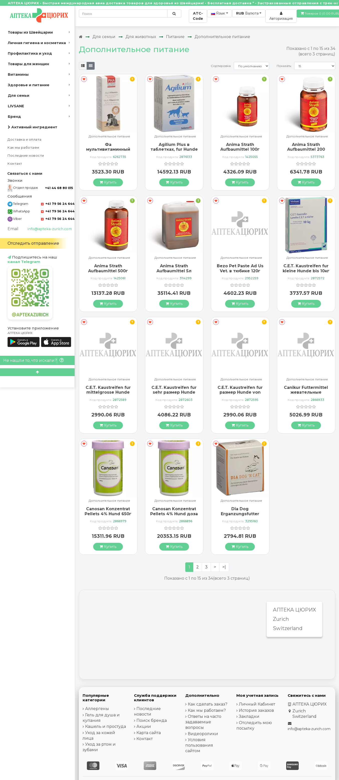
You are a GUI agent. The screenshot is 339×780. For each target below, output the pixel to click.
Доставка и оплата (25, 139)
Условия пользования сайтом (199, 745)
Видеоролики (203, 733)
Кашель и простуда (105, 726)
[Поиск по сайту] (174, 13)
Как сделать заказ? (207, 704)
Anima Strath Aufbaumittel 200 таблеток (306, 149)
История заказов (256, 710)
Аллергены (97, 708)
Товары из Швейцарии (30, 32)
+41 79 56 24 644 (58, 204)
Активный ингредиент (32, 127)
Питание (175, 36)
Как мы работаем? (207, 710)
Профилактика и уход (30, 53)
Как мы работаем (23, 147)
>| (224, 567)
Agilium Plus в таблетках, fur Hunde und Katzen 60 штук (174, 149)
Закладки (249, 716)
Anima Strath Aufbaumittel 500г (108, 268)
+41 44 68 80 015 (59, 188)
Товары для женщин (28, 64)
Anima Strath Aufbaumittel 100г (240, 147)
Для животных (140, 36)
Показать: (284, 66)
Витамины (18, 74)
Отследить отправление (33, 243)
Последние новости (26, 155)
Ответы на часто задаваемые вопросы (203, 722)
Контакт (15, 163)
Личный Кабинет (257, 704)
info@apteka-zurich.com (49, 229)
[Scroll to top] (37, 372)
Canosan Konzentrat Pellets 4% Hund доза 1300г (174, 513)
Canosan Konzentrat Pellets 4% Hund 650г (108, 511)
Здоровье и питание (28, 85)
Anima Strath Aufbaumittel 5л (174, 268)
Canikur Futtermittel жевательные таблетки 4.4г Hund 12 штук (306, 394)
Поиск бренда (151, 720)
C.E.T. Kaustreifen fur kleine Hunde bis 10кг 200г (306, 271)
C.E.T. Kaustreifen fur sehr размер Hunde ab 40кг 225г (174, 392)
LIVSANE (16, 106)
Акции (143, 726)
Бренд (14, 116)
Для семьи (18, 95)
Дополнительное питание (222, 36)
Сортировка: (221, 66)
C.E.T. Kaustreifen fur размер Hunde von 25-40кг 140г (240, 392)
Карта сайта (148, 732)
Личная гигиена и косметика (37, 43)
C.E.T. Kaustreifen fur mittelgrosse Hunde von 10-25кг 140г (108, 392)
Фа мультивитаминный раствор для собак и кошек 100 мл (108, 151)
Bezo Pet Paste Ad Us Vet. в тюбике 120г (240, 268)
